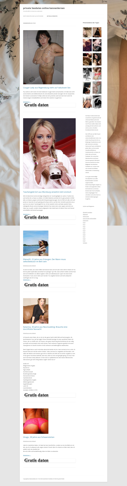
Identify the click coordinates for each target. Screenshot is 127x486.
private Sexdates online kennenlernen (44, 8)
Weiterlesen (27, 102)
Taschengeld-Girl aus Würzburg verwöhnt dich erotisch (47, 192)
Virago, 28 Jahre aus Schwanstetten (38, 437)
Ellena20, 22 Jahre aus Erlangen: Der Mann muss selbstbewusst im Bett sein (44, 260)
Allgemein (85, 214)
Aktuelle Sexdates (52, 16)
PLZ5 (84, 232)
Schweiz (85, 243)
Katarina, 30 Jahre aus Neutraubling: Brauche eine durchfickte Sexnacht (45, 328)
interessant (86, 216)
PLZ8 (84, 239)
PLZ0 (84, 222)
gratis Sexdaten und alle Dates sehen (33, 16)
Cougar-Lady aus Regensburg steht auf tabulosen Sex (46, 87)
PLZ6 (84, 234)
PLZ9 (84, 241)
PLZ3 (84, 228)
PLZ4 (84, 230)
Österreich (85, 220)
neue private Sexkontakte (89, 218)
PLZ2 (84, 226)
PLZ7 (84, 237)
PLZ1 (84, 224)
